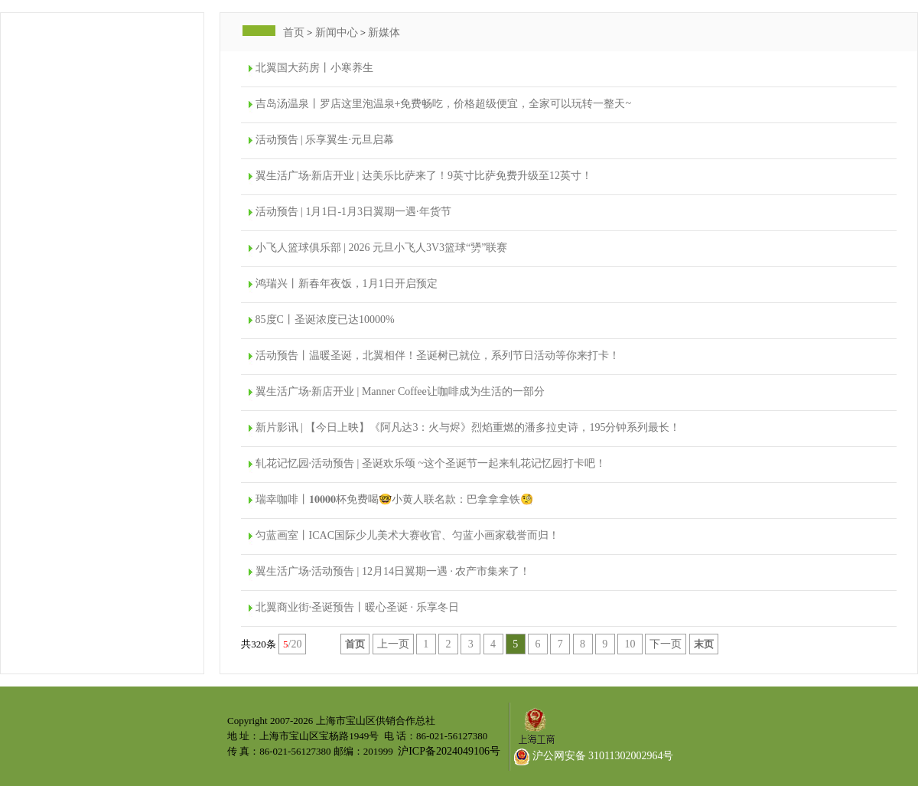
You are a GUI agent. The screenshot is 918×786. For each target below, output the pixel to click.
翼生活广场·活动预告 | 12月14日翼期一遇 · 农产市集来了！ (393, 571)
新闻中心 (336, 32)
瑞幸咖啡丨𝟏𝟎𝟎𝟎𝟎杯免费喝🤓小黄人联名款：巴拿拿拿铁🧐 (394, 499)
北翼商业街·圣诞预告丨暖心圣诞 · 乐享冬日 (357, 607)
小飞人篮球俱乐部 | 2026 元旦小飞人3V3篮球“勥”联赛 (382, 247)
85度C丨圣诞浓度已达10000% (325, 319)
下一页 (665, 644)
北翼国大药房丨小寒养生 (314, 67)
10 (630, 644)
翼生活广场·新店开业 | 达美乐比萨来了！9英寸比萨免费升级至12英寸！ (424, 175)
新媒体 (384, 32)
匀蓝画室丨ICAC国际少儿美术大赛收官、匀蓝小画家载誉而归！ (407, 535)
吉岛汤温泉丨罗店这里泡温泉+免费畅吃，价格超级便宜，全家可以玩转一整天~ (443, 103)
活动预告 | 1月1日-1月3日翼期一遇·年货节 (353, 211)
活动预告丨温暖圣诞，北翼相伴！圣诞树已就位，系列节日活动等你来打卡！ (438, 355)
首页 (293, 32)
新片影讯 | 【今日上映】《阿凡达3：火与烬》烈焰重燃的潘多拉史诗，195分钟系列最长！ (468, 427)
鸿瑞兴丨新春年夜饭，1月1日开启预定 (347, 283)
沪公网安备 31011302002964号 (593, 756)
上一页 (393, 644)
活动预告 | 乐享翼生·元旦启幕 (325, 139)
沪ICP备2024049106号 (449, 751)
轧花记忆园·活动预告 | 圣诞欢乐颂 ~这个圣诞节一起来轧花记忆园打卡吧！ (431, 463)
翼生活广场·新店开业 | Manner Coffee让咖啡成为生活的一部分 (400, 391)
